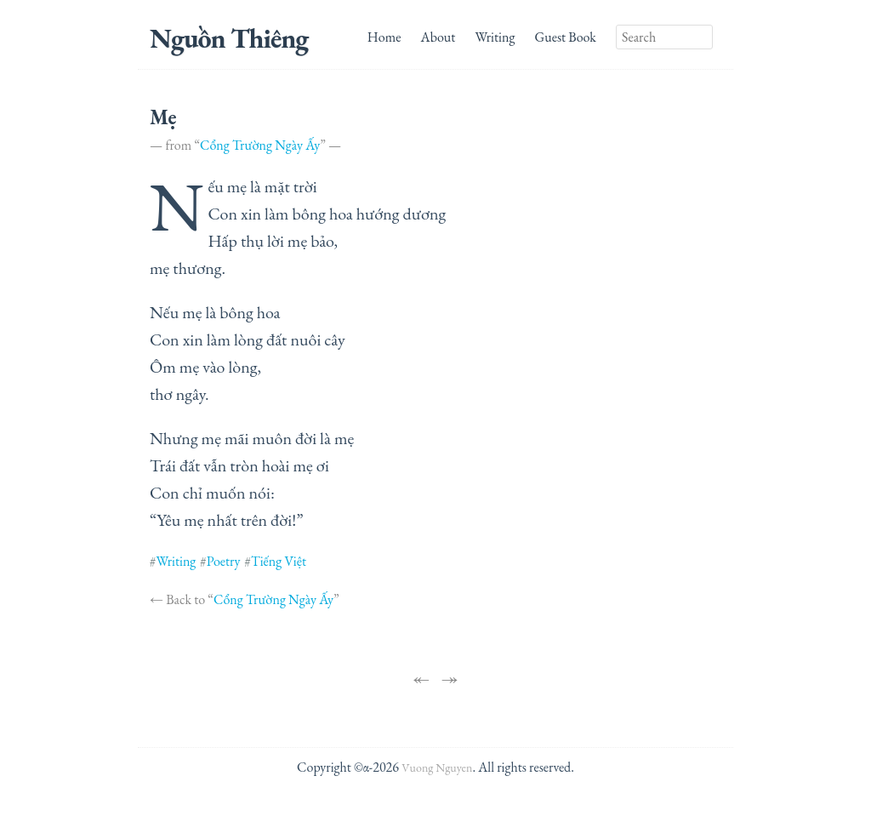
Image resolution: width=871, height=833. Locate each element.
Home (384, 37)
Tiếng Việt (278, 561)
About (438, 37)
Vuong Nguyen (436, 767)
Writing (495, 37)
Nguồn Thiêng (229, 38)
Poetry (224, 561)
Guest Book (565, 37)
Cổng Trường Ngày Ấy (260, 145)
